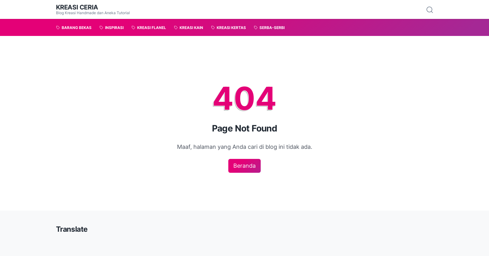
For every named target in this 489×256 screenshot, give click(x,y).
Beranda (244, 165)
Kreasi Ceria (77, 7)
